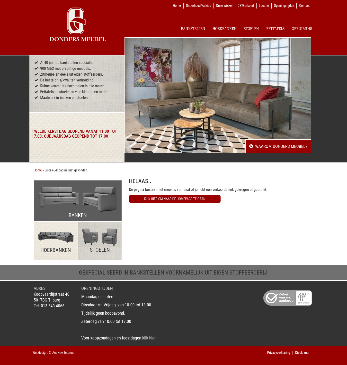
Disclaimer (302, 353)
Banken (77, 202)
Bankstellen (193, 29)
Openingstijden (284, 6)
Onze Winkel (224, 6)
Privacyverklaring (278, 353)
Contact (304, 6)
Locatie (264, 6)
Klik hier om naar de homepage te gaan (174, 199)
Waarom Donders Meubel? (278, 146)
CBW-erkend (246, 6)
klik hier (148, 337)
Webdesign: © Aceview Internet (54, 353)
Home (177, 6)
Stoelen (251, 29)
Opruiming (302, 29)
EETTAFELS (275, 29)
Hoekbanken (225, 29)
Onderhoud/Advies (198, 6)
